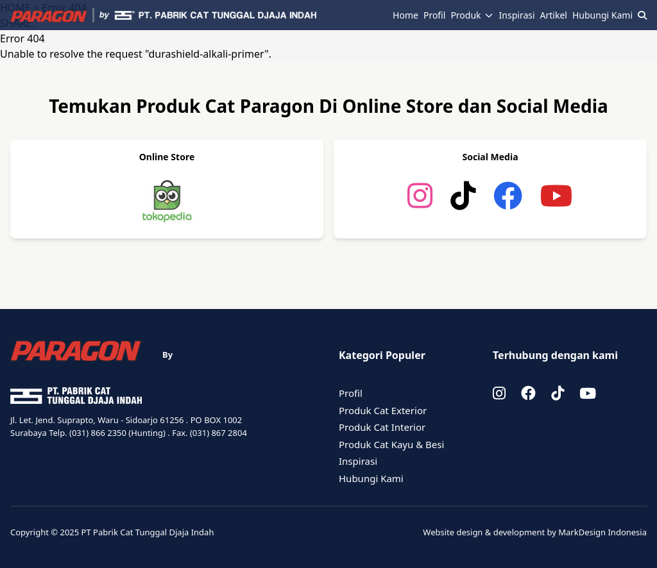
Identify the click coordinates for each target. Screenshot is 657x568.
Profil (434, 15)
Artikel (553, 15)
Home (405, 15)
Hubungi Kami (602, 15)
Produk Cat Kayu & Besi (391, 444)
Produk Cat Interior (382, 427)
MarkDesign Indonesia (602, 532)
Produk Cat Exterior (383, 410)
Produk (471, 15)
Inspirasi (517, 15)
